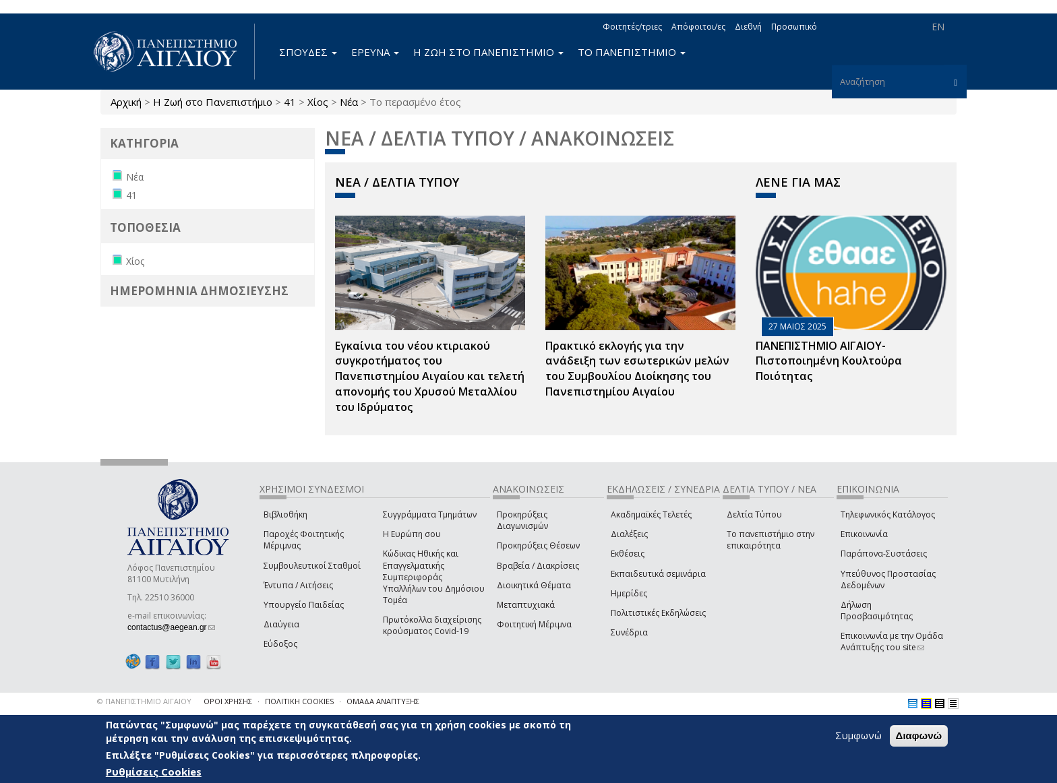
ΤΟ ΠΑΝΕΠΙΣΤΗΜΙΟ (632, 52)
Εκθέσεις (627, 553)
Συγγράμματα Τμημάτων (430, 514)
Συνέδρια (629, 632)
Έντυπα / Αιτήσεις (298, 585)
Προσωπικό (794, 26)
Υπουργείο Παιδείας (304, 604)
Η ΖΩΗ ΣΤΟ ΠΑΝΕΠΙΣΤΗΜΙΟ (488, 52)
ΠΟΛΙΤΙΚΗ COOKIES (299, 701)
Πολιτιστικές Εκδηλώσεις (658, 613)
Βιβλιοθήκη (285, 514)
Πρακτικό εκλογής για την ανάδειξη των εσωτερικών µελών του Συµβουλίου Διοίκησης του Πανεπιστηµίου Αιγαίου (637, 369)
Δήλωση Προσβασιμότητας (877, 610)
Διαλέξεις (629, 534)
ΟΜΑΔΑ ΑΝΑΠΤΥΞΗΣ (382, 701)
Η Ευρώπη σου (412, 534)
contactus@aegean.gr (171, 627)
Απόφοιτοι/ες (698, 26)
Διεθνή (748, 26)
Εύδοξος (280, 644)
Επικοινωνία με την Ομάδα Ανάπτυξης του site (892, 641)
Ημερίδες (629, 593)
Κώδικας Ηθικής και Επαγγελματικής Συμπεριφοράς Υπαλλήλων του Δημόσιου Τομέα (434, 577)
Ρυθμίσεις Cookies (154, 773)
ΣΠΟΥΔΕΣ (308, 52)
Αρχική (126, 101)
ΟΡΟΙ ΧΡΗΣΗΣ (228, 701)
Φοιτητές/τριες (632, 26)
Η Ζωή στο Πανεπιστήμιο (212, 101)
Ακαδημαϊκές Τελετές (651, 514)
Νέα (349, 101)
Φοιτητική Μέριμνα (534, 624)
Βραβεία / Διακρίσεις (538, 565)
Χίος (317, 101)
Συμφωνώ (858, 736)
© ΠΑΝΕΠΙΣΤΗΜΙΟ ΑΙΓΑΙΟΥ (144, 701)
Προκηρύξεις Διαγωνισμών (522, 520)
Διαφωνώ (919, 737)
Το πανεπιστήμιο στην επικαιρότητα (770, 539)
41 (290, 101)
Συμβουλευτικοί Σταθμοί (312, 565)
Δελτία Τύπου (754, 514)
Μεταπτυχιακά (526, 604)
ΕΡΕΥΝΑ (375, 52)
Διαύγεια (281, 624)
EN (938, 26)
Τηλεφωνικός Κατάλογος (888, 514)
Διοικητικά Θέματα (534, 585)
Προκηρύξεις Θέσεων (538, 545)
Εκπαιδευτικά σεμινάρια (658, 574)
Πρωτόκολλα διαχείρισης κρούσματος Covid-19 (432, 625)
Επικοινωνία (864, 534)
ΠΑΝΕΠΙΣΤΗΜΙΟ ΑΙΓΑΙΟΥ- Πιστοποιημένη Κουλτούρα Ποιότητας (829, 361)
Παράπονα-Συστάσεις (884, 553)
